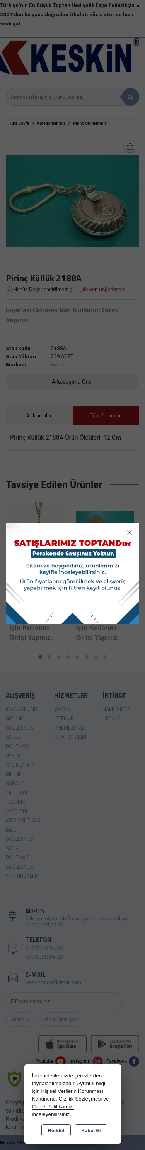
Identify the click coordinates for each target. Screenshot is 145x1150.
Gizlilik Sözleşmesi (80, 1099)
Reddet (56, 1130)
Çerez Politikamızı (53, 1106)
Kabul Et (91, 1130)
